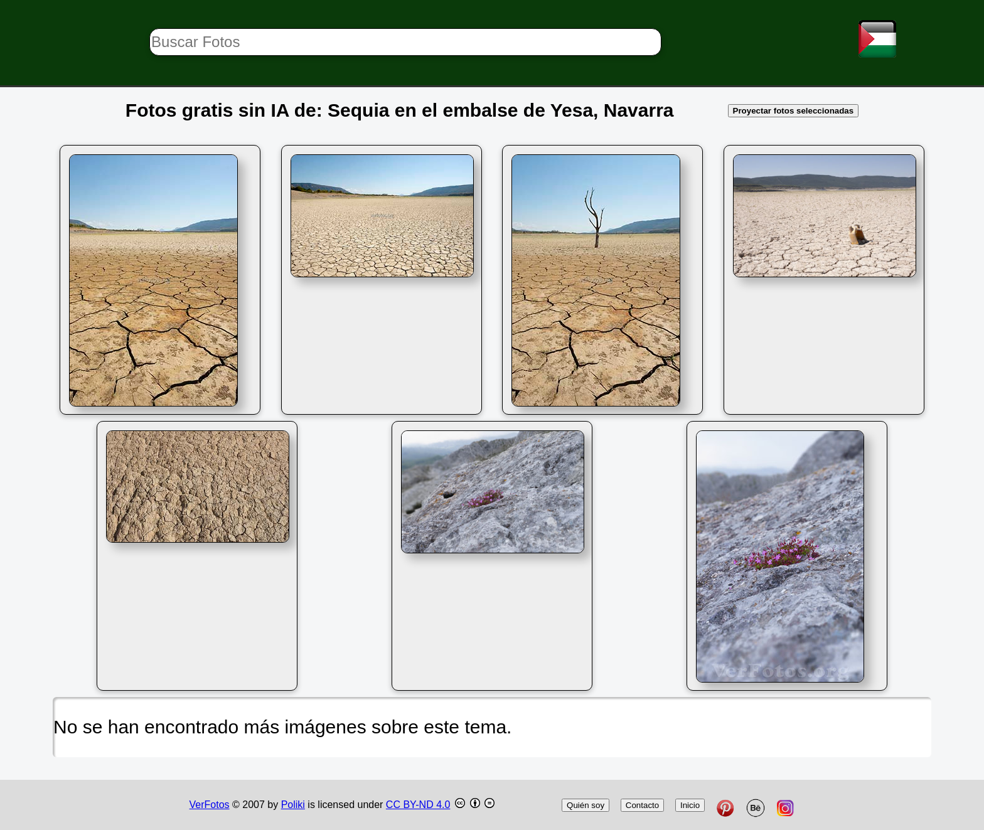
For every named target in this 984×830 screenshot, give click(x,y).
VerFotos (210, 804)
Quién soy (585, 805)
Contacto (642, 805)
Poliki (293, 804)
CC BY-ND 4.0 (418, 804)
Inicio (690, 805)
